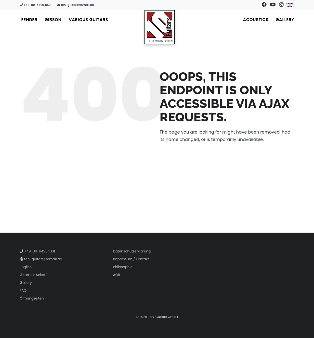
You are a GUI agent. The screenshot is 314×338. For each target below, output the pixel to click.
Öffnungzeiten (32, 298)
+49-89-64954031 (35, 5)
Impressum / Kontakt (131, 259)
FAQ (23, 290)
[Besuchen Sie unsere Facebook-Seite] (264, 5)
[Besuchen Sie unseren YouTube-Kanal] (272, 5)
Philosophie (123, 266)
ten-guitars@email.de (75, 5)
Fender (29, 20)
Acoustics (255, 20)
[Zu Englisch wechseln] (290, 5)
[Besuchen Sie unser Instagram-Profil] (281, 5)
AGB (116, 274)
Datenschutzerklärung (132, 251)
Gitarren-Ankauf (34, 274)
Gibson (53, 20)
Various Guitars (88, 20)
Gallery (285, 20)
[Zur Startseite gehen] (159, 27)
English (26, 266)
